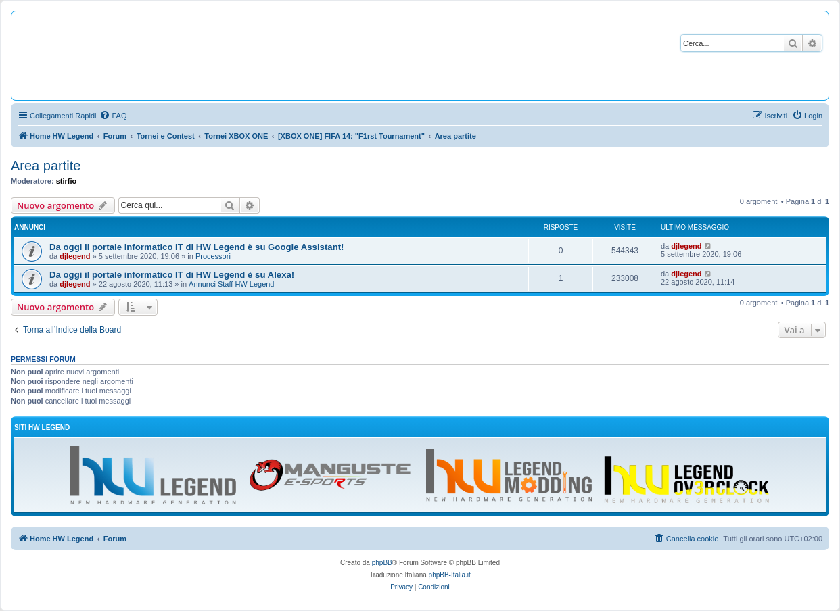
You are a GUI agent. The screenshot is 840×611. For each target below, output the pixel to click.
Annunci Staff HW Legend (231, 284)
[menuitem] (112, 115)
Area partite (45, 165)
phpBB (382, 562)
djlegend (75, 256)
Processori (213, 256)
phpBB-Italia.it (450, 575)
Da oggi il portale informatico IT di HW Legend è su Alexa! (171, 275)
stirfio (66, 181)
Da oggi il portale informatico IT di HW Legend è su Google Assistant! (196, 247)
